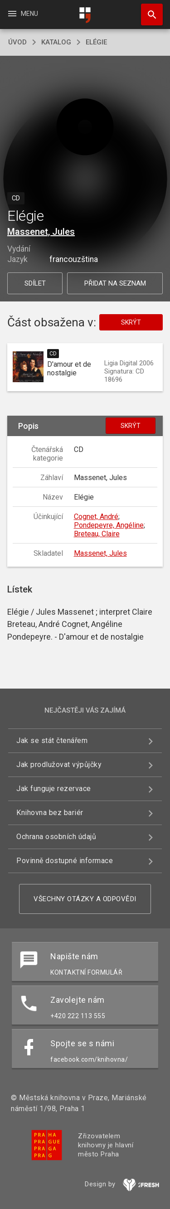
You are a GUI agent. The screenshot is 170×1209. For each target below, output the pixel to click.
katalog (56, 42)
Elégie (96, 42)
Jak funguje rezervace (53, 788)
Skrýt (131, 322)
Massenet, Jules (41, 231)
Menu (22, 13)
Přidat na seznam (115, 283)
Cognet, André (96, 516)
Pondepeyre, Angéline (109, 525)
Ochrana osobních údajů (56, 836)
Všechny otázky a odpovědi (85, 899)
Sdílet (35, 283)
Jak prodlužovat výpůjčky (59, 764)
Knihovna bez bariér (49, 812)
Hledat (147, 10)
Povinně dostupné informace (64, 860)
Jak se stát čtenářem (51, 740)
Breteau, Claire (97, 533)
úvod (17, 42)
